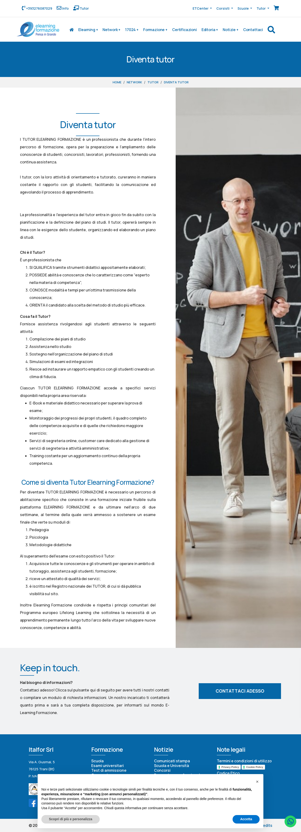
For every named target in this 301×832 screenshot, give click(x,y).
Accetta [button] (246, 819)
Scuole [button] (244, 8)
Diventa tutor (176, 82)
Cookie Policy (254, 767)
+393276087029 (38, 8)
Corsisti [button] (223, 8)
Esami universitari (107, 765)
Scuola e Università (171, 765)
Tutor (84, 8)
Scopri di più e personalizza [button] (70, 819)
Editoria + (210, 29)
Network (134, 82)
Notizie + (230, 29)
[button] (257, 781)
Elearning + (88, 29)
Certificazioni (184, 29)
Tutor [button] (261, 8)
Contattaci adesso (240, 691)
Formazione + (155, 29)
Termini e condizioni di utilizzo (244, 760)
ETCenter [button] (201, 8)
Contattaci (253, 29)
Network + (111, 29)
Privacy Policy (230, 767)
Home (117, 82)
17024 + (132, 29)
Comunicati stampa (172, 760)
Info (65, 8)
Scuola (97, 760)
